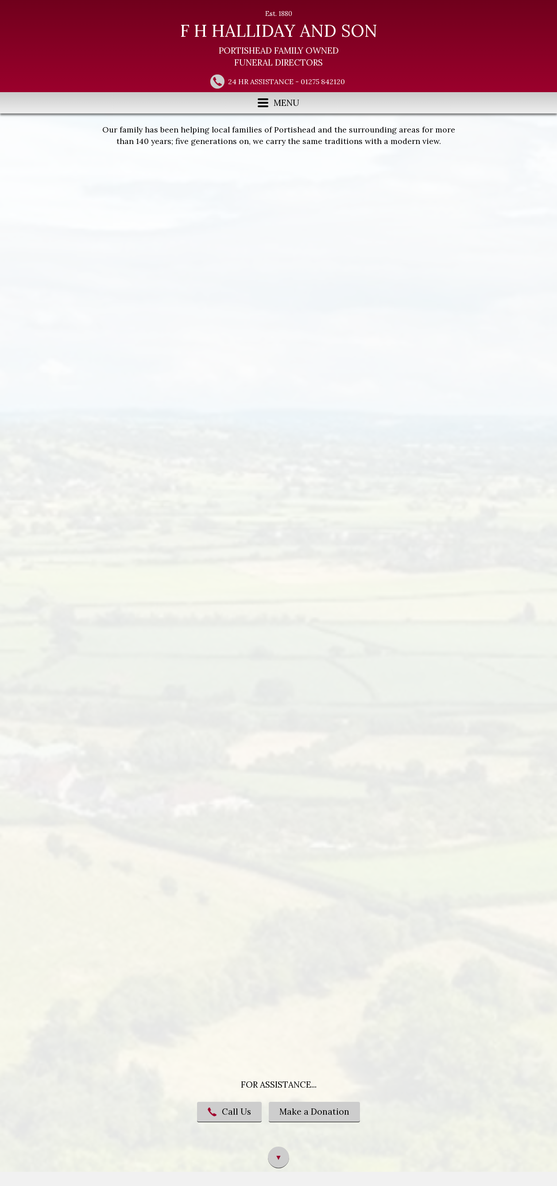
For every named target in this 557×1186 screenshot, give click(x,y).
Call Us (229, 1111)
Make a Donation (314, 1111)
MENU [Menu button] (278, 102)
